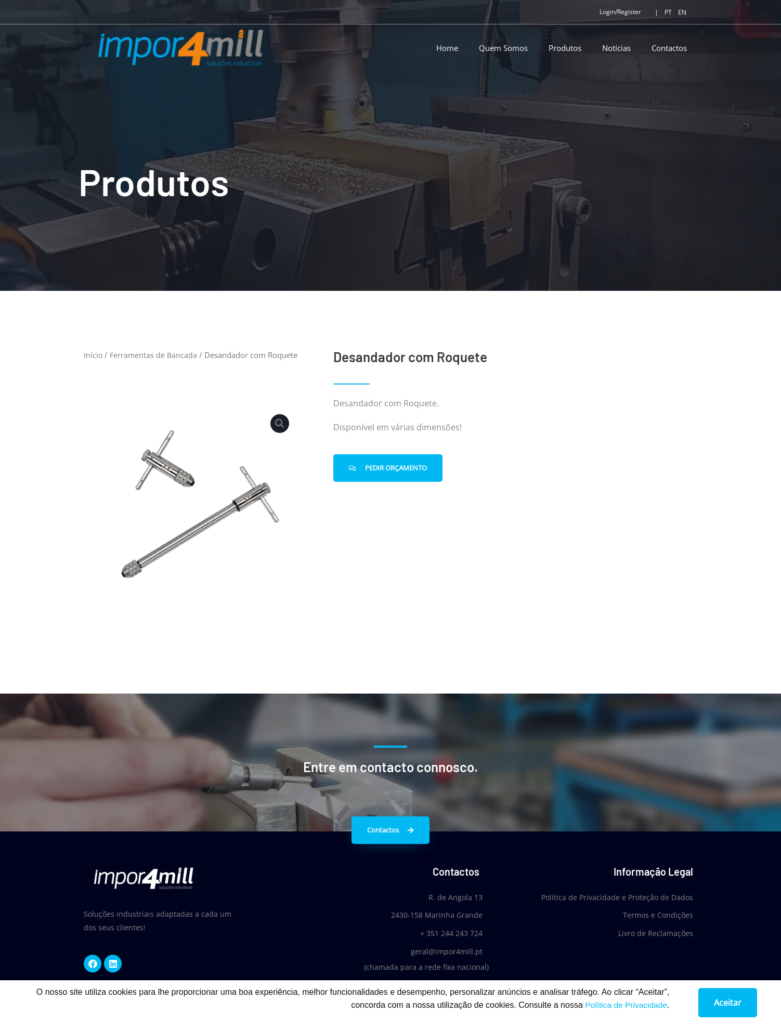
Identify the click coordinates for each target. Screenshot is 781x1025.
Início (93, 355)
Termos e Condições (658, 915)
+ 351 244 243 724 (447, 933)
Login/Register (620, 11)
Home (447, 48)
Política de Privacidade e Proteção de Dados (617, 897)
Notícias (616, 48)
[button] (279, 424)
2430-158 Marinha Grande (432, 915)
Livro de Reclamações (655, 933)
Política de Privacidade (624, 1008)
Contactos (669, 48)
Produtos (565, 48)
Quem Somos (503, 48)
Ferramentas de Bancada (154, 355)
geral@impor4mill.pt (442, 950)
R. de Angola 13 (451, 897)
